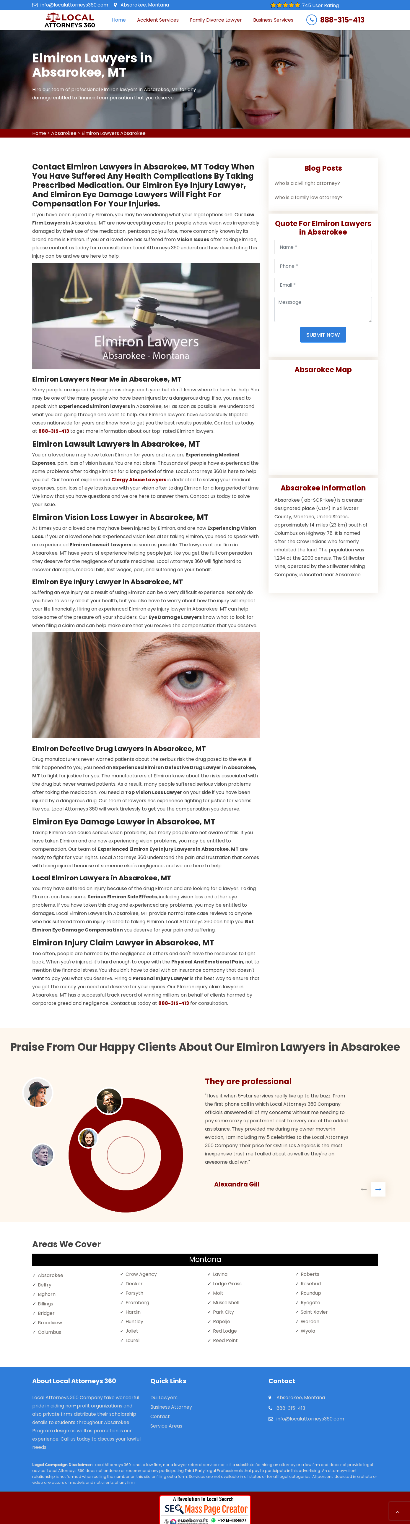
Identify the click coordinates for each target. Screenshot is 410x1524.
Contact (160, 1416)
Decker (134, 1283)
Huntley (134, 1321)
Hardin (133, 1312)
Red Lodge (225, 1331)
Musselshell (226, 1302)
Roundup (311, 1293)
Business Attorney (171, 1407)
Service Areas (166, 1426)
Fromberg (137, 1302)
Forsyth (134, 1293)
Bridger (46, 1313)
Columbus (49, 1332)
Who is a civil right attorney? (307, 183)
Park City (223, 1312)
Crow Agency (141, 1274)
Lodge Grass (227, 1283)
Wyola (308, 1331)
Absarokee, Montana (145, 4)
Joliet (132, 1331)
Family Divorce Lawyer (216, 20)
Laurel (132, 1340)
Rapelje (221, 1321)
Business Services (273, 20)
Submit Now (323, 334)
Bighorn (47, 1294)
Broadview (50, 1322)
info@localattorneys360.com (74, 4)
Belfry (44, 1284)
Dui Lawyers (164, 1397)
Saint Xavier (314, 1312)
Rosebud (311, 1283)
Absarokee (64, 133)
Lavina (220, 1274)
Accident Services (158, 20)
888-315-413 (342, 20)
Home (119, 20)
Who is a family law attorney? (308, 197)
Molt (218, 1293)
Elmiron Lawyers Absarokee (114, 133)
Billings (45, 1303)
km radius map (323, 422)
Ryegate (310, 1302)
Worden (310, 1321)
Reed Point (225, 1340)
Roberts (310, 1274)
